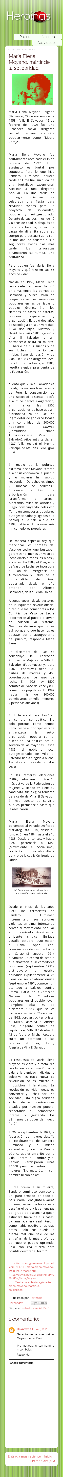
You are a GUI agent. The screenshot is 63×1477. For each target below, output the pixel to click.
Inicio (48, 1456)
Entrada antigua (42, 1461)
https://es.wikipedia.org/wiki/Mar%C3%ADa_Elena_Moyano (31, 1276)
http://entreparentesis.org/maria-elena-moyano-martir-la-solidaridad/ (30, 1286)
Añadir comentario (21, 1363)
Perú (46, 1308)
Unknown (23, 1329)
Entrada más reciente (24, 1456)
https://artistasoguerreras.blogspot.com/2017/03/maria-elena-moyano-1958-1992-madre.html (31, 1267)
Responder (24, 1354)
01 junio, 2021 (39, 1329)
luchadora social (32, 1308)
